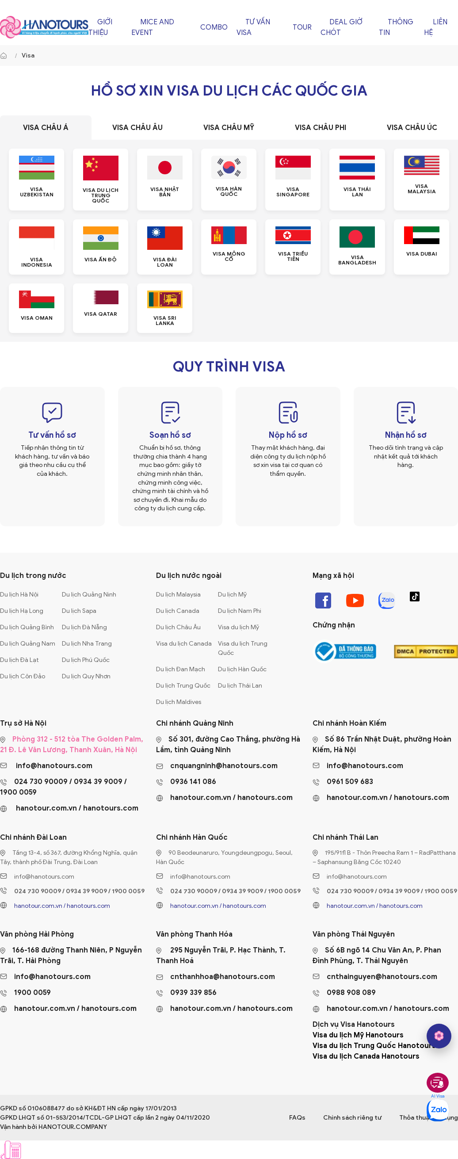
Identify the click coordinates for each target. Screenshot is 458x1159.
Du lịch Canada (177, 611)
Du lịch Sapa (79, 611)
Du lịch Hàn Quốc (242, 669)
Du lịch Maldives (178, 702)
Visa (28, 55)
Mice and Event (152, 27)
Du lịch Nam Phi (239, 611)
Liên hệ (435, 27)
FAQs (297, 1117)
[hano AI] (439, 1036)
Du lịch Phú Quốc (86, 660)
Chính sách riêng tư (352, 1117)
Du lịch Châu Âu (178, 627)
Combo (214, 27)
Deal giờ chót (342, 27)
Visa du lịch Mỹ (238, 627)
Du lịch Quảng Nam (27, 643)
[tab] (46, 127)
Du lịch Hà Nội (19, 594)
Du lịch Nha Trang (87, 643)
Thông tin (396, 27)
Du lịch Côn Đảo (22, 676)
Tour (302, 27)
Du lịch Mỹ (232, 594)
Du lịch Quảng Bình (27, 627)
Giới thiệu (100, 27)
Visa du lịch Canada (184, 643)
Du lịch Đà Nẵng (84, 627)
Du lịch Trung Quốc (183, 685)
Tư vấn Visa (253, 27)
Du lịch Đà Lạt (19, 660)
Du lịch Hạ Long (21, 611)
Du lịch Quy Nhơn (86, 676)
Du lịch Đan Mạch (180, 669)
